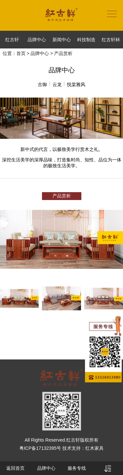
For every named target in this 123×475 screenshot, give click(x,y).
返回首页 (15, 468)
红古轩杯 (111, 39)
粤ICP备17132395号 (40, 448)
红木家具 (94, 448)
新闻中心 (61, 39)
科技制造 (86, 39)
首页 (21, 53)
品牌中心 (37, 39)
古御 (42, 84)
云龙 (57, 84)
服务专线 (77, 468)
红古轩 (12, 39)
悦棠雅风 (76, 84)
